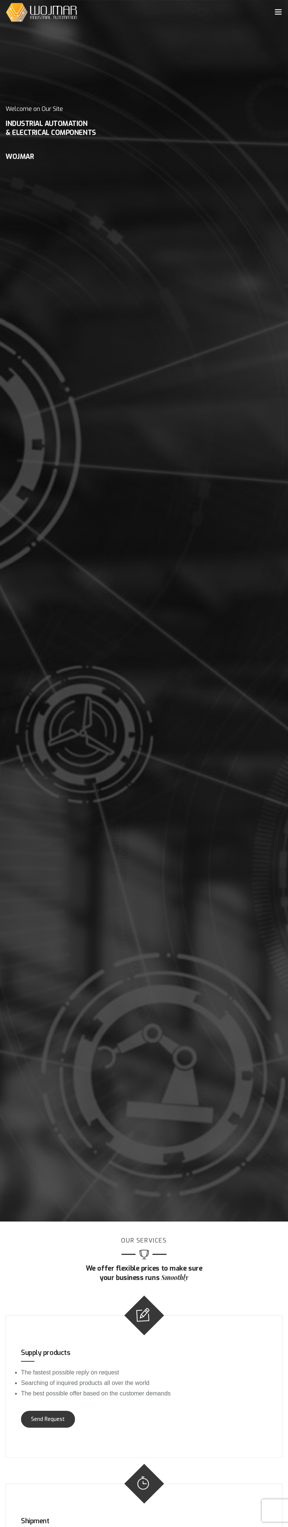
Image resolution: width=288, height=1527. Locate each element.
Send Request (48, 1419)
